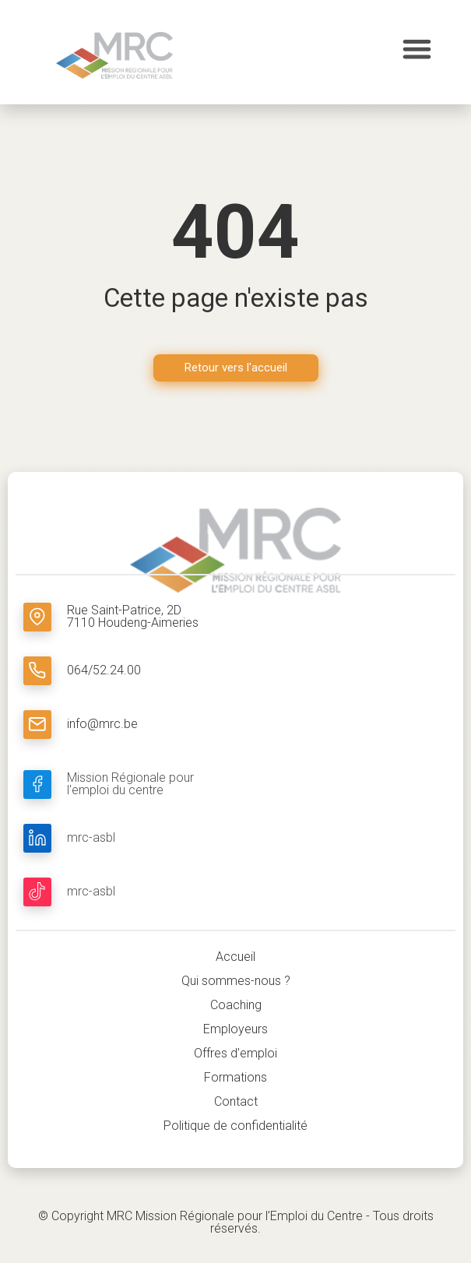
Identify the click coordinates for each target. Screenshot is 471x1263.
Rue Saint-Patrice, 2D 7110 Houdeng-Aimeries (133, 616)
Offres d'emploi (235, 1053)
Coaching (236, 1004)
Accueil (235, 956)
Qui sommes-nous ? (235, 980)
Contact (236, 1101)
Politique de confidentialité (235, 1125)
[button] (418, 49)
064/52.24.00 (104, 670)
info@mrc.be (102, 723)
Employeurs (235, 1029)
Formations (235, 1077)
